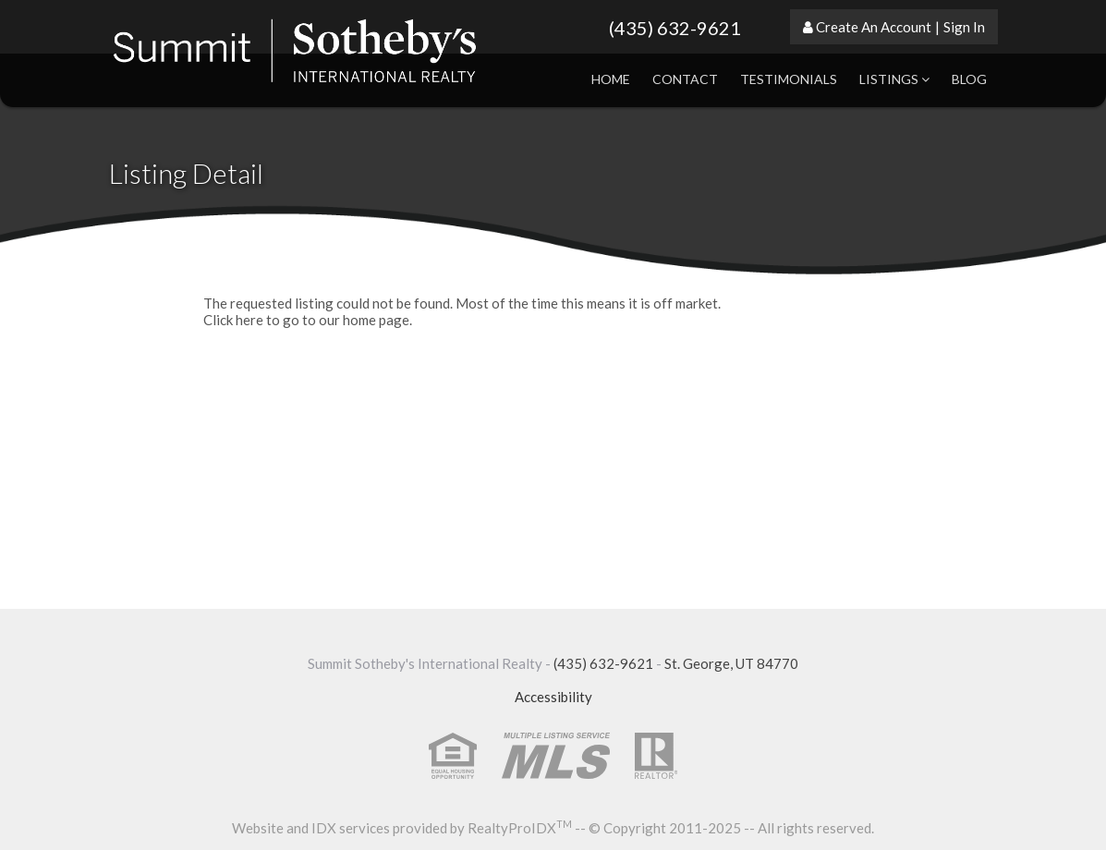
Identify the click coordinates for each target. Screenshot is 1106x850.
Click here (233, 319)
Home (610, 79)
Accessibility (553, 696)
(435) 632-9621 (675, 28)
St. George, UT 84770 (731, 663)
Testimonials (788, 79)
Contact (685, 79)
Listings (894, 79)
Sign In (964, 26)
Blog (969, 79)
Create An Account (873, 26)
